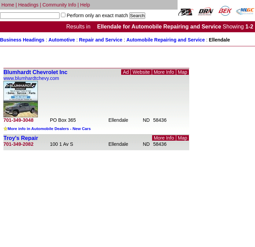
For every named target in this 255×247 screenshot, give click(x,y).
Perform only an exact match (96, 15)
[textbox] (30, 15)
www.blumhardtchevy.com (31, 78)
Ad (126, 72)
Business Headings (22, 40)
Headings (28, 5)
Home (7, 5)
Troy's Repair (20, 138)
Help (85, 5)
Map (182, 72)
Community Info (59, 5)
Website (141, 72)
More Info (164, 72)
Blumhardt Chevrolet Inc (35, 72)
